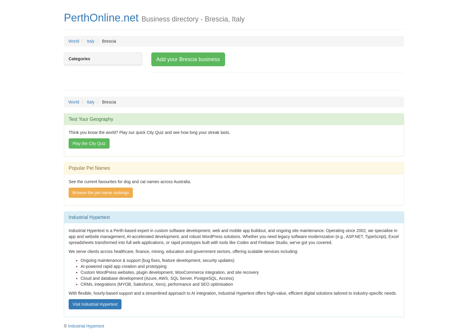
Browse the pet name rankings (101, 192)
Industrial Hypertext (86, 326)
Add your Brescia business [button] (188, 59)
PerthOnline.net (101, 18)
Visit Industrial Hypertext (95, 304)
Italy (91, 41)
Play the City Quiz (89, 143)
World (73, 41)
